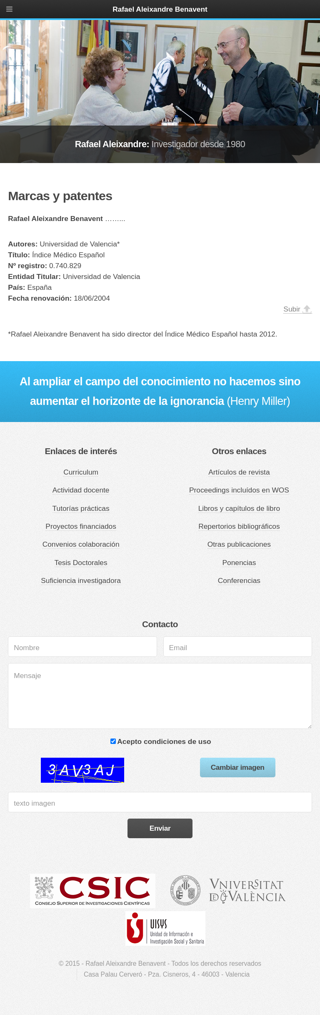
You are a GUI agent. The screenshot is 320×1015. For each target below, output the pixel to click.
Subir (291, 309)
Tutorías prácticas (81, 508)
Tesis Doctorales (81, 562)
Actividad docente (81, 490)
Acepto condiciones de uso (164, 741)
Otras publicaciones (239, 544)
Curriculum (80, 472)
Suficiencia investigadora (81, 580)
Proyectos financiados (80, 526)
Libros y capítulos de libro (239, 508)
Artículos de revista (239, 472)
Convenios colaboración (81, 544)
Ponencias (239, 562)
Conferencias (239, 580)
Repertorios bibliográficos (239, 526)
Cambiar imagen (238, 767)
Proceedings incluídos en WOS (239, 490)
